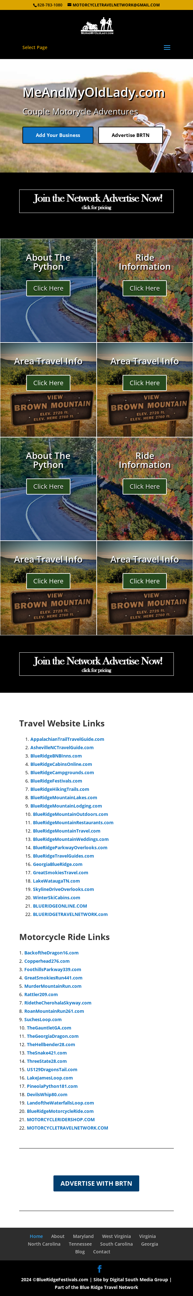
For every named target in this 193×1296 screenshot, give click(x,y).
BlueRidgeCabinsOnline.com (61, 764)
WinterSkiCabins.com (56, 897)
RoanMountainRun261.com (54, 1011)
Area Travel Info (48, 361)
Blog (80, 1252)
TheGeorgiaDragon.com (53, 1036)
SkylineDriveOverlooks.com (63, 889)
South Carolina (116, 1244)
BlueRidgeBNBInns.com (56, 756)
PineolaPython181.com (52, 1086)
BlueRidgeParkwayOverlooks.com (70, 847)
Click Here (48, 288)
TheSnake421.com (47, 1053)
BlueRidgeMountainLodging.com (66, 806)
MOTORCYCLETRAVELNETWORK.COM (67, 1128)
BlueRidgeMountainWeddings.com (71, 839)
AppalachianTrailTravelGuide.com (67, 739)
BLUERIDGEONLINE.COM (60, 906)
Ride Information (145, 261)
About (58, 1236)
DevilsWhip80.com (47, 1094)
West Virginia (116, 1236)
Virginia (147, 1236)
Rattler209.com (41, 994)
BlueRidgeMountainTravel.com (67, 831)
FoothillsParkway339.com (52, 969)
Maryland (83, 1236)
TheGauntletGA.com (49, 1028)
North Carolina (44, 1244)
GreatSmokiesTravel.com (60, 872)
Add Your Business (58, 135)
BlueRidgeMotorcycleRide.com (60, 1111)
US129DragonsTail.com (52, 1069)
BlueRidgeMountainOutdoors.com (70, 814)
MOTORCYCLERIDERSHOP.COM (61, 1119)
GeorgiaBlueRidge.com (58, 864)
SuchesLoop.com (43, 1019)
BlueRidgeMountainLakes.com (63, 797)
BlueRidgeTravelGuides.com (63, 856)
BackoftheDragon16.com (51, 953)
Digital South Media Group (139, 1279)
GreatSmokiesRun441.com (53, 978)
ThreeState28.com (47, 1061)
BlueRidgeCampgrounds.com (62, 772)
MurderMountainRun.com (53, 986)
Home (36, 1236)
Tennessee (80, 1244)
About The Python (48, 261)
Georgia (149, 1244)
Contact (101, 1252)
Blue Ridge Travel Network (109, 1287)
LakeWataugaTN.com (56, 881)
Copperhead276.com (47, 961)
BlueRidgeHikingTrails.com (59, 789)
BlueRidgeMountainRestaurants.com (73, 822)
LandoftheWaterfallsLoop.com (60, 1103)
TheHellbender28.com (51, 1044)
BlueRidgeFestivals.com (56, 781)
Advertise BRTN (130, 135)
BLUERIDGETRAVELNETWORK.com (70, 914)
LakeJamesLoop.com (50, 1078)
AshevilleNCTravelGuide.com (62, 747)
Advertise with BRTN (96, 1183)
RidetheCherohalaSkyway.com (58, 1003)
